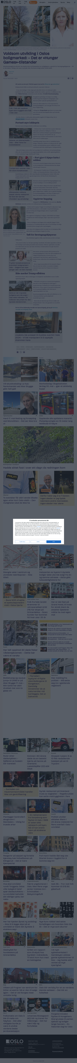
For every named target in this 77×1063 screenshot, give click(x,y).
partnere (39, 526)
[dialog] (38, 531)
